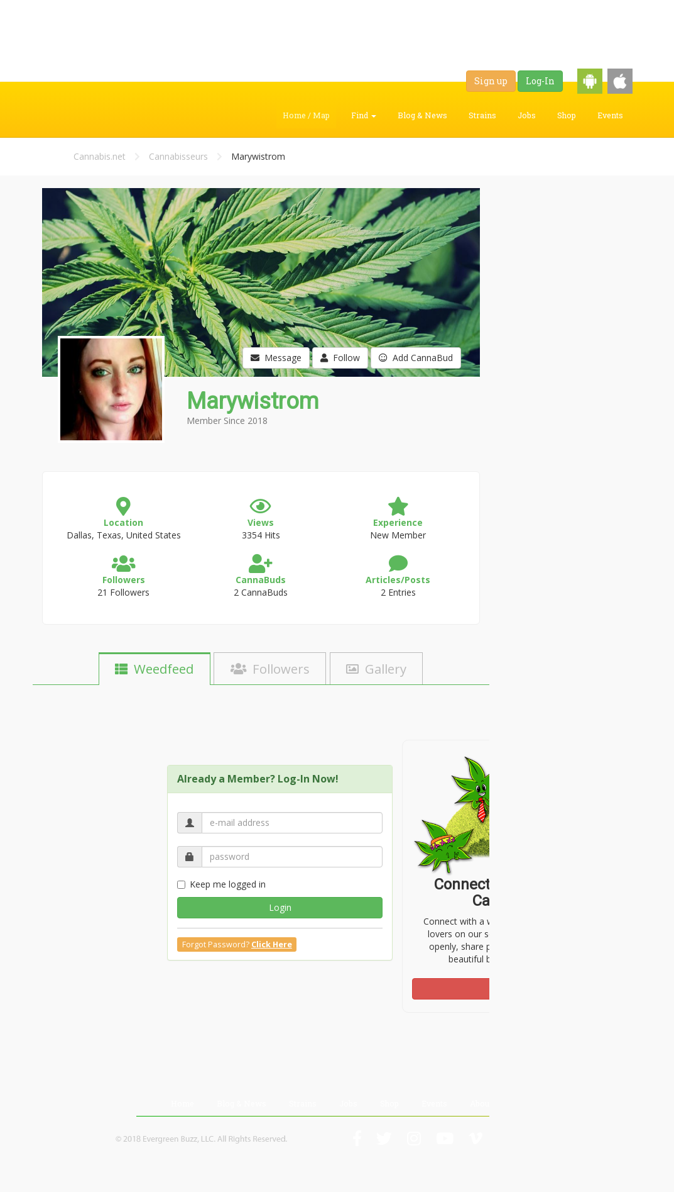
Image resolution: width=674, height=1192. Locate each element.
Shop (566, 115)
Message (276, 358)
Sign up (491, 81)
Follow (340, 358)
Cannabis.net (99, 156)
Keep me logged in (221, 884)
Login (280, 907)
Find (363, 115)
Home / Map (306, 115)
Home (182, 1103)
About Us (487, 1103)
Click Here (271, 944)
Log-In (540, 81)
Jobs (527, 115)
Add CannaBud (416, 358)
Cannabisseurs (178, 156)
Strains (482, 115)
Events (610, 115)
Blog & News (422, 115)
